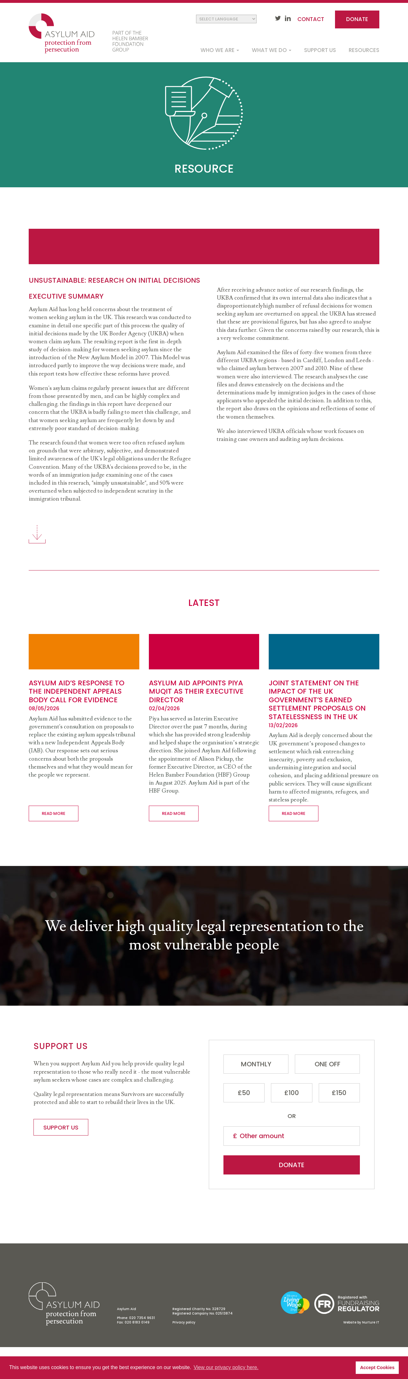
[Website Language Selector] (226, 19)
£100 (291, 1092)
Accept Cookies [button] (377, 1367)
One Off (327, 1064)
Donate (357, 19)
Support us (320, 50)
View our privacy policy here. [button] (225, 1367)
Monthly (256, 1064)
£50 (244, 1092)
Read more (53, 813)
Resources (364, 50)
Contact (310, 19)
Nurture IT (370, 1322)
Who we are (219, 50)
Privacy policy (183, 1322)
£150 (339, 1092)
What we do (271, 50)
